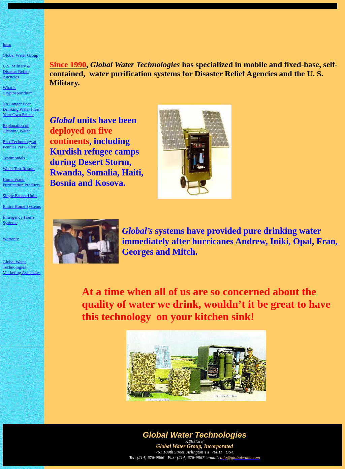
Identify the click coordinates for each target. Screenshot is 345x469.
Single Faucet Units (20, 195)
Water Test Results (19, 168)
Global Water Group (20, 55)
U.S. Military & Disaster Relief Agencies (16, 71)
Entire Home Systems (22, 206)
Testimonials (14, 157)
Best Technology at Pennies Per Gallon (19, 144)
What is (9, 87)
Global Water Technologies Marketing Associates (21, 267)
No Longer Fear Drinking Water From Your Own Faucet (21, 109)
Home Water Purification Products (21, 182)
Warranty (11, 238)
